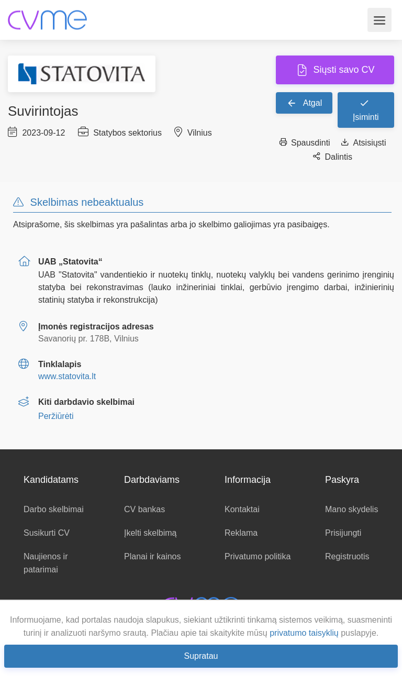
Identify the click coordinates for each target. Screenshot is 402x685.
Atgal (304, 102)
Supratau (201, 655)
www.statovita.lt (67, 376)
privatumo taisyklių (304, 632)
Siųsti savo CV (342, 69)
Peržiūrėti (56, 416)
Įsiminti (366, 109)
